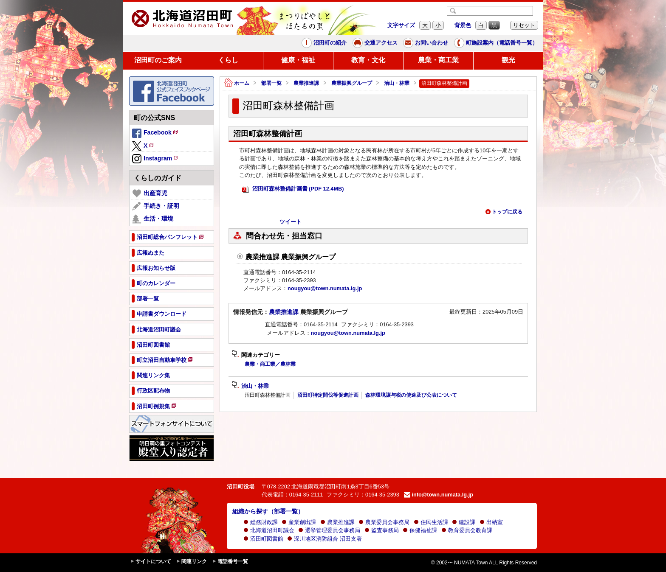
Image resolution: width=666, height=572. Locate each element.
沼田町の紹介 (324, 43)
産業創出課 (299, 522)
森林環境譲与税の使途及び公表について (411, 395)
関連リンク (191, 561)
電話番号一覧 (230, 561)
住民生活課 (431, 522)
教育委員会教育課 (466, 530)
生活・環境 (152, 219)
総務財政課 (260, 522)
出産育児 (149, 193)
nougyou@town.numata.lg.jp (325, 288)
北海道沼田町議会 (268, 530)
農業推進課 (306, 83)
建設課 (463, 522)
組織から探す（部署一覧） (268, 511)
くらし (228, 60)
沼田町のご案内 (158, 60)
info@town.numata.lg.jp (438, 494)
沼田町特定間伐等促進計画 (327, 395)
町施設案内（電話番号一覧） (496, 43)
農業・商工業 (438, 60)
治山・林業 (396, 83)
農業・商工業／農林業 (270, 364)
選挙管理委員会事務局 (329, 530)
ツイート (290, 222)
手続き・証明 (155, 206)
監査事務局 (381, 530)
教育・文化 (368, 60)
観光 (508, 60)
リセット (524, 25)
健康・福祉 (298, 60)
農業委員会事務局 (383, 522)
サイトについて (150, 561)
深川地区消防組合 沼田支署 (324, 539)
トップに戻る (503, 211)
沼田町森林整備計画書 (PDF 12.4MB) (293, 189)
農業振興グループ (351, 83)
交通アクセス (375, 43)
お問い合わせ (425, 43)
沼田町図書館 (263, 539)
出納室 (491, 522)
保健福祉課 (420, 530)
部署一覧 (271, 83)
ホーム (236, 83)
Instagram (155, 159)
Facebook (155, 134)
